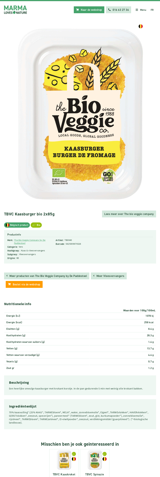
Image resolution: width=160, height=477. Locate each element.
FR (152, 10)
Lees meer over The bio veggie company (129, 214)
